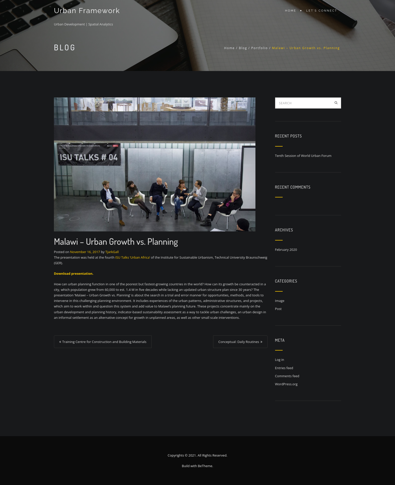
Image (279, 300)
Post (278, 308)
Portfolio (259, 48)
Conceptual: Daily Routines (238, 341)
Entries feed (284, 368)
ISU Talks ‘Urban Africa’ (132, 257)
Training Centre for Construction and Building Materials (104, 341)
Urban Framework (87, 11)
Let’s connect (321, 10)
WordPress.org (286, 384)
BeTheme (205, 466)
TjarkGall (112, 252)
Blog (243, 48)
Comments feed (287, 376)
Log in (279, 359)
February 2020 (286, 249)
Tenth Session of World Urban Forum (303, 155)
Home (291, 10)
